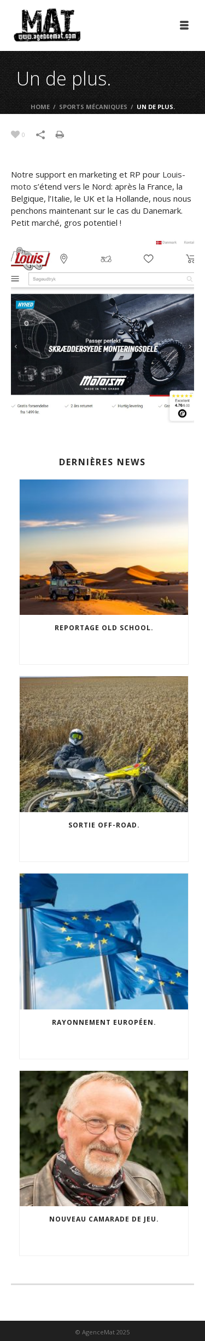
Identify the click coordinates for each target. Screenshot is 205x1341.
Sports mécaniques (93, 106)
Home (40, 106)
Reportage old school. (104, 627)
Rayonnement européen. (104, 1022)
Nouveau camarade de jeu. (104, 1219)
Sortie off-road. (104, 825)
